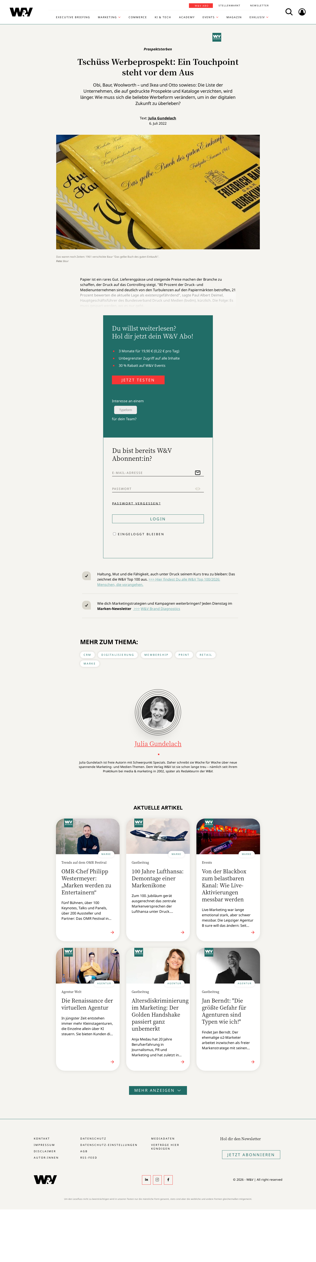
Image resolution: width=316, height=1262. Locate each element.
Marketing (107, 17)
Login (158, 518)
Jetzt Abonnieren (251, 1154)
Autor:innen (46, 1157)
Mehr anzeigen (158, 1090)
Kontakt (42, 1138)
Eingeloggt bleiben (141, 534)
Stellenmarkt (230, 5)
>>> (136, 608)
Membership (156, 655)
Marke (90, 663)
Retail (206, 655)
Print (184, 655)
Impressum (44, 1145)
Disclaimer (45, 1151)
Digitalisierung (117, 655)
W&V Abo (202, 5)
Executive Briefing (73, 17)
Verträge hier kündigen (165, 1146)
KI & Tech (163, 17)
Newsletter (259, 5)
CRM (88, 655)
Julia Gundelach (162, 118)
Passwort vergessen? (136, 503)
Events (209, 17)
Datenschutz (93, 1138)
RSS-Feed (88, 1157)
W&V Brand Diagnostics (160, 608)
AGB (84, 1151)
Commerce (138, 17)
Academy (187, 17)
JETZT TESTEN (138, 380)
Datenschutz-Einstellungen (109, 1145)
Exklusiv (257, 17)
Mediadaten (163, 1138)
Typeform (125, 410)
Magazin (234, 17)
